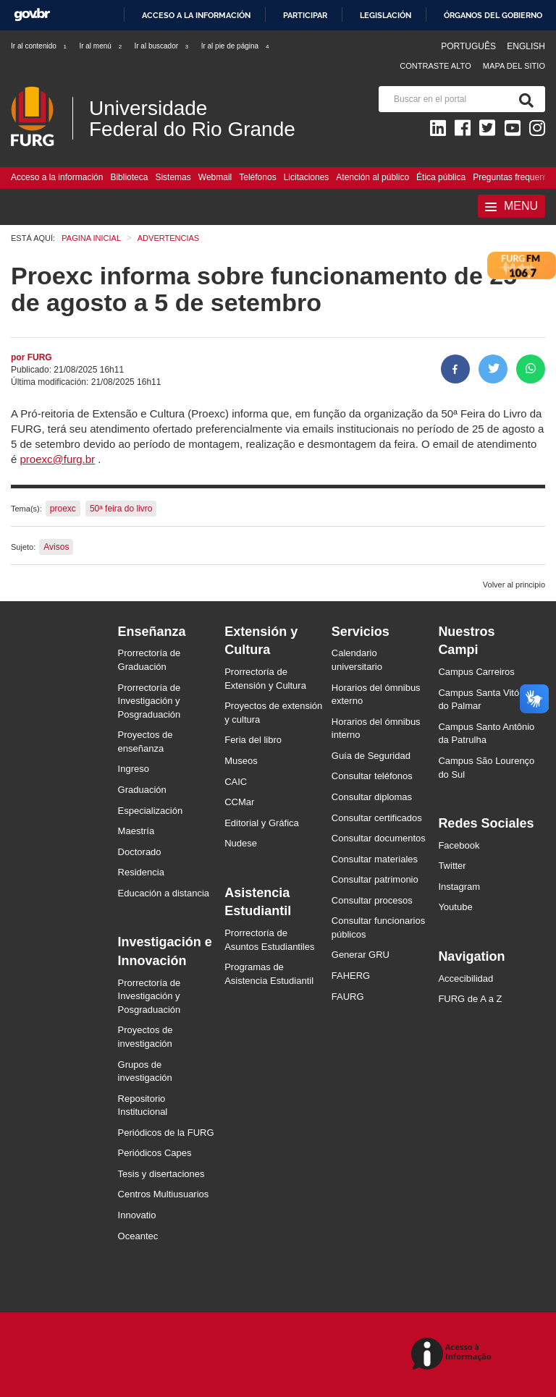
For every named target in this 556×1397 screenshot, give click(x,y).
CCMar (239, 802)
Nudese (240, 843)
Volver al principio (514, 584)
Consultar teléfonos (372, 775)
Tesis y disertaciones (161, 1173)
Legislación (385, 15)
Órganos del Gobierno (493, 15)
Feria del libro (253, 739)
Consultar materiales (375, 859)
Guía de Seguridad (371, 755)
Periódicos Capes (155, 1152)
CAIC (235, 781)
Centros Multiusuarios (163, 1194)
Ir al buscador (162, 46)
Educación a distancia (163, 893)
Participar (305, 15)
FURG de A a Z (470, 998)
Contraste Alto (435, 65)
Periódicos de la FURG (166, 1132)
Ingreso (133, 768)
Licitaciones (306, 177)
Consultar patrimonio (375, 879)
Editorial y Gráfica (261, 823)
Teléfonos (257, 177)
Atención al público (372, 177)
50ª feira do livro (121, 509)
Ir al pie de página (236, 46)
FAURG (348, 996)
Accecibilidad (465, 978)
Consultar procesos (372, 900)
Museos (241, 760)
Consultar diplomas (372, 796)
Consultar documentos (379, 838)
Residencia (141, 872)
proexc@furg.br (58, 459)
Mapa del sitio (514, 65)
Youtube (455, 906)
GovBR (32, 15)
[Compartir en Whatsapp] (530, 368)
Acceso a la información (196, 15)
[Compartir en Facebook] (455, 368)
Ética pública (441, 177)
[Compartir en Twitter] (493, 368)
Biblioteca (129, 177)
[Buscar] (523, 99)
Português (469, 46)
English (526, 46)
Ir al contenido (39, 46)
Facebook (458, 845)
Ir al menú (101, 46)
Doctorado (139, 851)
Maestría (136, 830)
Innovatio (137, 1215)
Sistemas (172, 177)
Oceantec (138, 1236)
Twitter (452, 865)
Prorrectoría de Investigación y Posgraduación (149, 701)
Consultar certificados (377, 817)
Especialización (150, 810)
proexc (63, 509)
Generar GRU (360, 954)
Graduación (142, 789)
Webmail (215, 177)
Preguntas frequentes (514, 177)
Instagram (459, 886)
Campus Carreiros (476, 671)
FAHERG (351, 975)
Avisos (56, 547)
